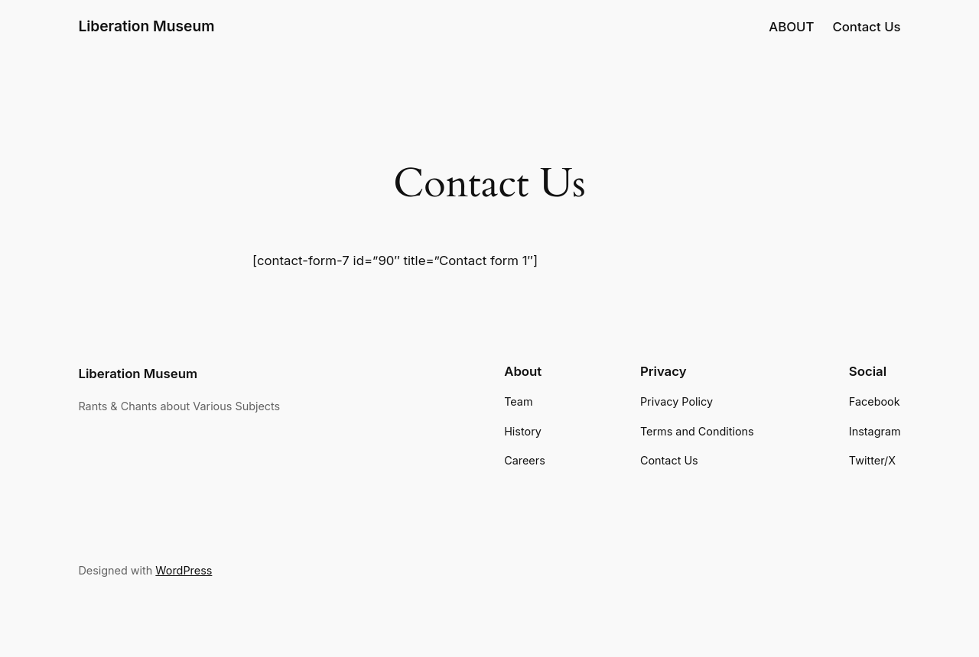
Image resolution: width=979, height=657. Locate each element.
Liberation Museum (146, 26)
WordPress (183, 570)
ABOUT (791, 26)
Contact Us (866, 26)
